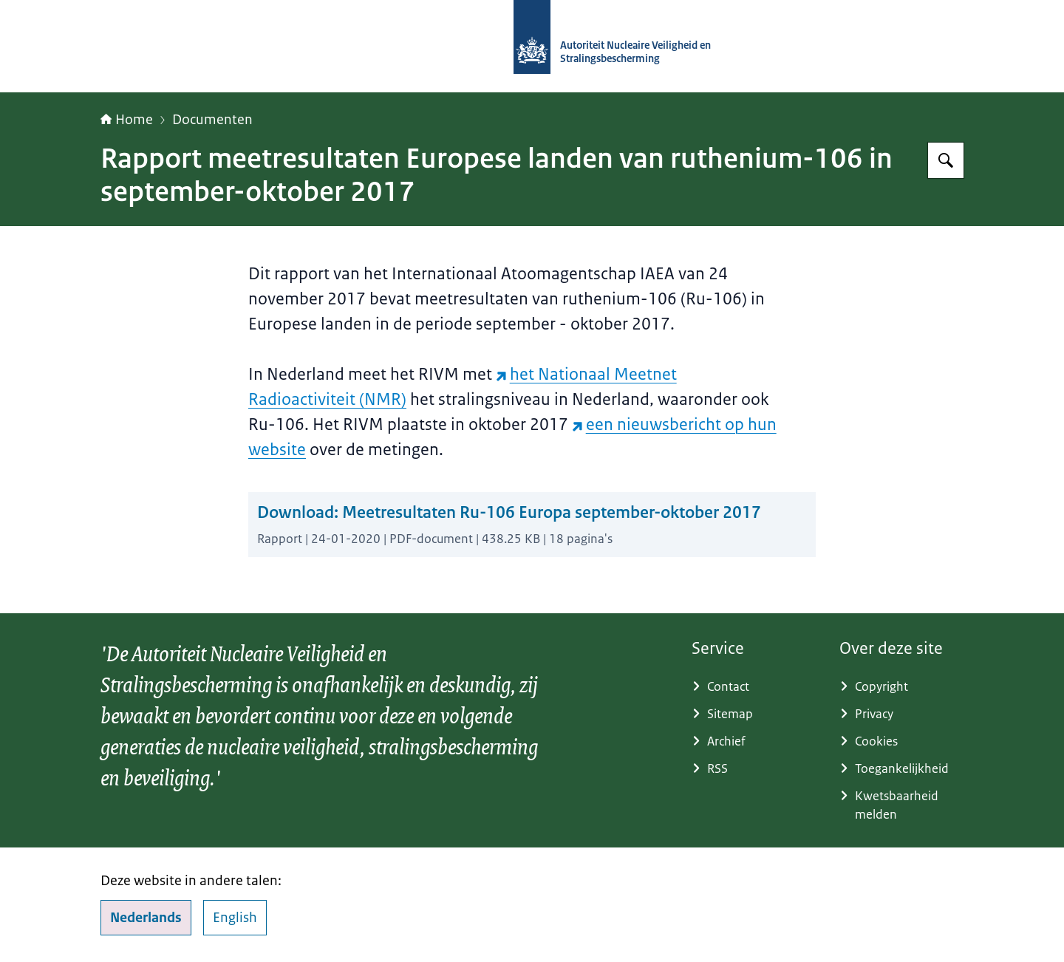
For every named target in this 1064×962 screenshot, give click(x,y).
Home (126, 120)
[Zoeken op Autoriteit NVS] (946, 160)
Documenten (212, 120)
